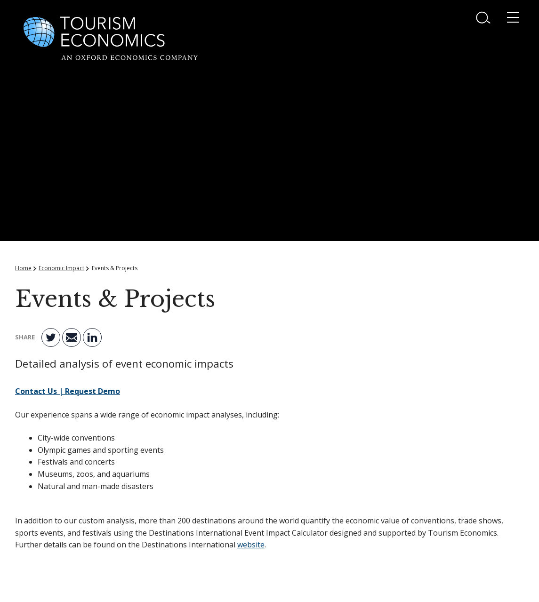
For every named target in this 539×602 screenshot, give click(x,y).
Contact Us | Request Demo (67, 391)
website (251, 544)
